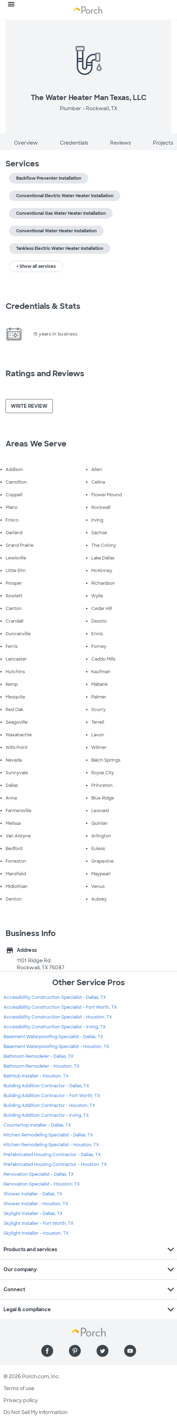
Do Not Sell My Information (35, 1412)
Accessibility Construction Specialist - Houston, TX (57, 1017)
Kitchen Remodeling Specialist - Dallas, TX (48, 1135)
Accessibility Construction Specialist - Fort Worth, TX (60, 1007)
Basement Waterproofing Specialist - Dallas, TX (53, 1037)
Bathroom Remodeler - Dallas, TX (38, 1056)
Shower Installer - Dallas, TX (32, 1194)
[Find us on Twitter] (102, 1351)
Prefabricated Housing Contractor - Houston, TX (55, 1164)
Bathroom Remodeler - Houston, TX (41, 1066)
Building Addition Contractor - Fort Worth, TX (51, 1096)
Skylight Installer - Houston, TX (36, 1233)
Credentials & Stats (43, 306)
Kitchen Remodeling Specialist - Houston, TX (51, 1145)
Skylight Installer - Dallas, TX (33, 1213)
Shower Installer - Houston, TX (35, 1204)
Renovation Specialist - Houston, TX (41, 1184)
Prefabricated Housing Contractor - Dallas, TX (52, 1154)
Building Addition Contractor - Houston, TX (49, 1105)
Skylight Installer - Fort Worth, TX (38, 1223)
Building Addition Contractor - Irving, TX (46, 1115)
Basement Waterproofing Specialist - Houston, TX (56, 1046)
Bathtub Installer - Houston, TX (36, 1076)
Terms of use (18, 1388)
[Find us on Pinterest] (75, 1351)
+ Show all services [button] (36, 266)
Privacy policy (20, 1400)
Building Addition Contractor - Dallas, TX (46, 1086)
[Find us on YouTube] (130, 1351)
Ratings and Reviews (45, 374)
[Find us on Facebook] (47, 1351)
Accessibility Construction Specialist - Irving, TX (54, 1027)
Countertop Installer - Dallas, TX (37, 1125)
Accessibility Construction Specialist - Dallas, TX (54, 997)
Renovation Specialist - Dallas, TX (38, 1174)
